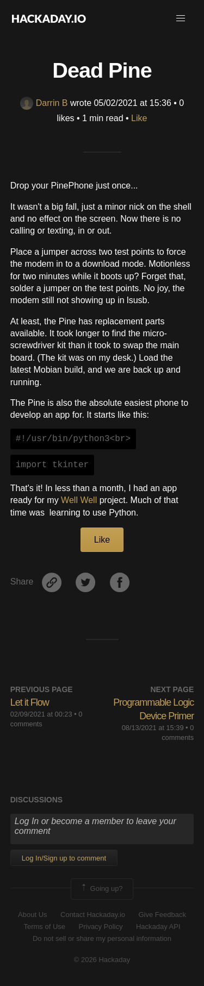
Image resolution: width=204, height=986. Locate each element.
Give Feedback (162, 914)
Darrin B (44, 103)
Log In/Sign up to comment (64, 858)
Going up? (101, 889)
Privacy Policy (101, 926)
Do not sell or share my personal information (102, 938)
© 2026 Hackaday (102, 960)
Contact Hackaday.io (92, 914)
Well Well (79, 500)
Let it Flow (29, 702)
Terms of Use (44, 926)
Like (139, 118)
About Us (32, 914)
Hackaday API (158, 926)
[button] (180, 18)
